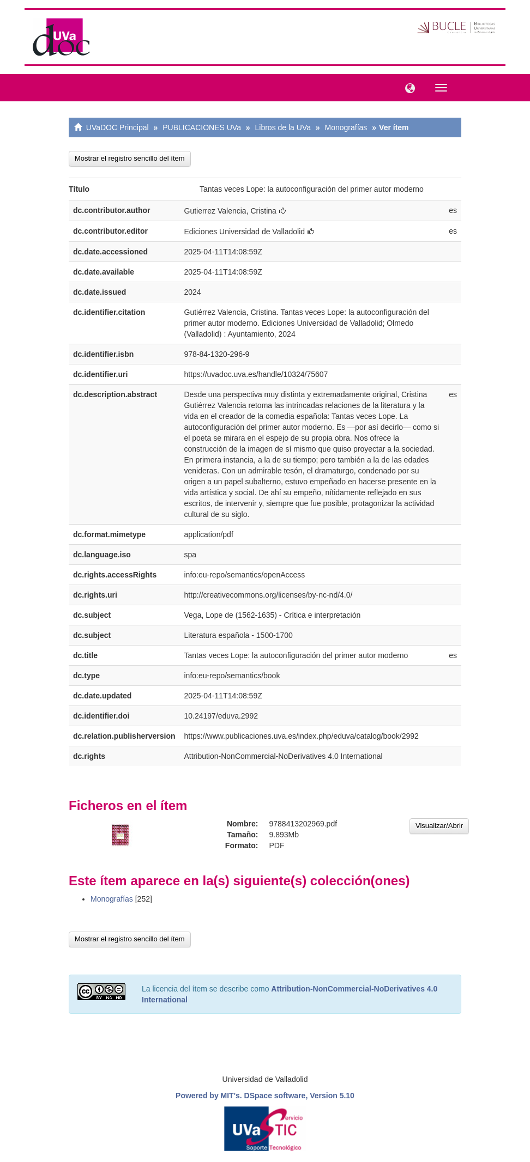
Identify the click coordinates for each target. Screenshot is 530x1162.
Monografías (346, 127)
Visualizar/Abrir (439, 826)
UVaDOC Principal (117, 127)
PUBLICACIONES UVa (201, 127)
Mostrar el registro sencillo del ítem (130, 158)
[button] (407, 87)
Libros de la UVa (283, 127)
